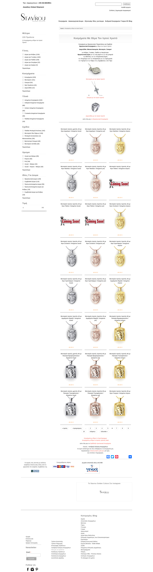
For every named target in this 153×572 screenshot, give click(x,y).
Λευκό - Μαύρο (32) (31, 164)
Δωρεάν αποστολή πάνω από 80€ (92, 462)
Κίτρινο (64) (28, 159)
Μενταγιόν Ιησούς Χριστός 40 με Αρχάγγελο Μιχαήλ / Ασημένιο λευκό (71, 318)
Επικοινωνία (29, 539)
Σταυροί (108, 49)
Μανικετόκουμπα (92, 49)
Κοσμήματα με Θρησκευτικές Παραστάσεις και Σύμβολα (95, 44)
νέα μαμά (98, 54)
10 (84, 431)
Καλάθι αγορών (126, 7)
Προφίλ (28, 536)
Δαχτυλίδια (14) (30, 88)
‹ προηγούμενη (76, 428)
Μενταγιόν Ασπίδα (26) (32, 144)
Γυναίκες (91, 52)
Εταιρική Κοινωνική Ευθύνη (89, 541)
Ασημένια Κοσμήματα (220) (33, 100)
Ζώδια (83, 545)
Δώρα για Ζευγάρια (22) (32, 62)
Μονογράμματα (85, 549)
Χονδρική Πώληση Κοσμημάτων (98, 446)
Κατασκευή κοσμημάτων (58, 556)
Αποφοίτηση (96, 58)
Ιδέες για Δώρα (97, 21)
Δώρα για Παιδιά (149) (32, 60)
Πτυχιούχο (84, 58)
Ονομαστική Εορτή (101, 56)
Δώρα (82, 533)
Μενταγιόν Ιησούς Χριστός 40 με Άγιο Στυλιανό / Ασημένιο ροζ (95, 242)
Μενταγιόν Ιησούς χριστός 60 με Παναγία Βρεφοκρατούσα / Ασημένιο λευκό (71, 356)
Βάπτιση (88, 56)
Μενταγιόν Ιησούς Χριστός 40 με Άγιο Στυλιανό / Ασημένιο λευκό (71, 242)
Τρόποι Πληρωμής (57, 543)
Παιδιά (97, 52)
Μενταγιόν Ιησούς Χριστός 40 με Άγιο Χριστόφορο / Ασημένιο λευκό (71, 281)
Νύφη (92, 60)
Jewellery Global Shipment (33, 7)
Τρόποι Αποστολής (57, 541)
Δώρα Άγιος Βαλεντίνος (88, 535)
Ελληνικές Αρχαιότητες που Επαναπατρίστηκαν (95, 537)
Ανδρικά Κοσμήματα (111, 21)
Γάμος (83, 525)
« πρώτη (64, 428)
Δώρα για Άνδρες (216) (32, 54)
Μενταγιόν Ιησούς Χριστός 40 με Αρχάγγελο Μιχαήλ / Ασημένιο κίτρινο (119, 281)
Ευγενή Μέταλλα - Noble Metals (90, 543)
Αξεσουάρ (87, 21)
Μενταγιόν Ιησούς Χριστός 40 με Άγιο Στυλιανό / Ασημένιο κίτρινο (119, 205)
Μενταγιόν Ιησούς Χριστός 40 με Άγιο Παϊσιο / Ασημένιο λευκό (71, 205)
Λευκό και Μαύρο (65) (32, 156)
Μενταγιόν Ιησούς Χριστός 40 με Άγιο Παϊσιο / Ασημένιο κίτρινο (119, 167)
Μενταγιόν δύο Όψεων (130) (34, 133)
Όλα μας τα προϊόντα (57, 549)
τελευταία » (104, 431)
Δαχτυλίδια (82, 49)
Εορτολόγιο (84, 539)
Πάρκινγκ (28, 541)
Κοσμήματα (62, 21)
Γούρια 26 (124, 21)
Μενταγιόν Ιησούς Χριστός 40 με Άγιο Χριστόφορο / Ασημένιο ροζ (95, 280)
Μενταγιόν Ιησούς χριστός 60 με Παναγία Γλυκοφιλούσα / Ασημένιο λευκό (71, 393)
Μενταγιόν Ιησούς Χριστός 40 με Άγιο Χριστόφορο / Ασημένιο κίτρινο (119, 243)
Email (28, 552)
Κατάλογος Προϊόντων (58, 552)
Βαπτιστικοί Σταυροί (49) (32, 141)
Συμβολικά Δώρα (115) (32, 181)
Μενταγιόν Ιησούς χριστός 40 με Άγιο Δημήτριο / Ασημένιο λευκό (71, 130)
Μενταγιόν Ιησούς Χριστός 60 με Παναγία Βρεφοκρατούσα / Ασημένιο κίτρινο (119, 318)
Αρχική (62, 28)
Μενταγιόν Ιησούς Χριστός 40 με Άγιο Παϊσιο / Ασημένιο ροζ (95, 205)
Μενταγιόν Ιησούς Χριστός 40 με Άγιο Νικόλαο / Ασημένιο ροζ (95, 167)
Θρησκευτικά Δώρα (84, 54)
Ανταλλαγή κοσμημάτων (58, 554)
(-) (23, 40)
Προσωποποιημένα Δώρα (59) (34, 184)
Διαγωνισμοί (84, 531)
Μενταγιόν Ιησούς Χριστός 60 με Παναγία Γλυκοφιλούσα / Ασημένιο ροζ (95, 393)
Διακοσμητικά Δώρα (75, 21)
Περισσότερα (26, 68)
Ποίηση (83, 552)
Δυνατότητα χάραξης (57, 558)
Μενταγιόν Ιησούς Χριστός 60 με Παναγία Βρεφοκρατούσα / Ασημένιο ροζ (95, 356)
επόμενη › (93, 431)
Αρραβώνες (101, 60)
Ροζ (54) (27, 161)
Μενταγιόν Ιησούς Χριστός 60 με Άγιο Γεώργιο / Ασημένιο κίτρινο (119, 392)
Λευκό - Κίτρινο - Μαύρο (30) (34, 166)
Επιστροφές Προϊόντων (58, 545)
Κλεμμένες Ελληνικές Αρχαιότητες (91, 547)
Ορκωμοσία (108, 58)
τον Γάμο (109, 60)
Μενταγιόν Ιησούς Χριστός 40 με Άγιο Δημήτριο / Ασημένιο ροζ (95, 130)
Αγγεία (83, 519)
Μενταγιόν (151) (30, 80)
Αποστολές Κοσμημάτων (88, 521)
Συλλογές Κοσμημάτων (88, 556)
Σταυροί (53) (29, 82)
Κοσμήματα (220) (30, 77)
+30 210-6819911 (44, 3)
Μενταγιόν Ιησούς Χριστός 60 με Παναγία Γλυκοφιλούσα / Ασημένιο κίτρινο (119, 356)
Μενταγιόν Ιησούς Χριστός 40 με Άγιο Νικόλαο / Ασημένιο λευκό (71, 167)
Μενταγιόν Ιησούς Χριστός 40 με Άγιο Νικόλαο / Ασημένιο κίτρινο (119, 130)
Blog (130, 21)
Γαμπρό (83, 60)
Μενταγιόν (102, 49)
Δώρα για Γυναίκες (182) (32, 57)
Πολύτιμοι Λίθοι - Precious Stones (91, 554)
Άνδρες (86, 52)
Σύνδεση (112, 10)
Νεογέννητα (105, 52)
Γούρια (83, 529)
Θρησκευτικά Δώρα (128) (33, 179)
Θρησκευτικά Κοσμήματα (87, 46)
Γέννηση (83, 527)
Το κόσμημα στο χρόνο (88, 558)
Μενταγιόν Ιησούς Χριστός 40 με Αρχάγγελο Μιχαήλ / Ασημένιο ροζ (95, 318)
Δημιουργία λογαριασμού (123, 10)
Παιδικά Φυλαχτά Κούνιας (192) (35, 130)
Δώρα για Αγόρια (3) (31, 65)
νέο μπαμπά (109, 54)
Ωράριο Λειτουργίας (32, 543)
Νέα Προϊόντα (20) (30, 85)
